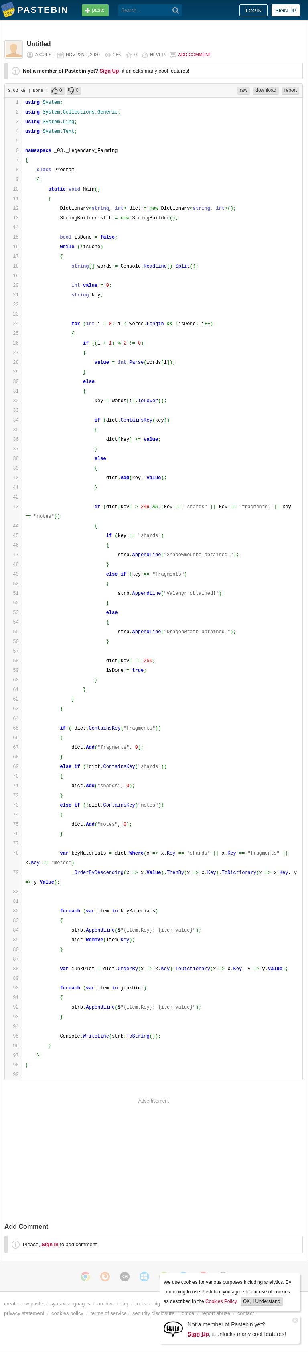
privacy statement (24, 1313)
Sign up (285, 11)
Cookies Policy (221, 1301)
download (265, 90)
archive (105, 1304)
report (290, 90)
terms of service (109, 1313)
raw (243, 90)
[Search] (175, 10)
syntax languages (70, 1304)
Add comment (194, 54)
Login (254, 11)
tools (140, 1304)
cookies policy (67, 1313)
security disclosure (153, 1313)
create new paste (23, 1304)
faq (124, 1304)
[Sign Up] (173, 1328)
